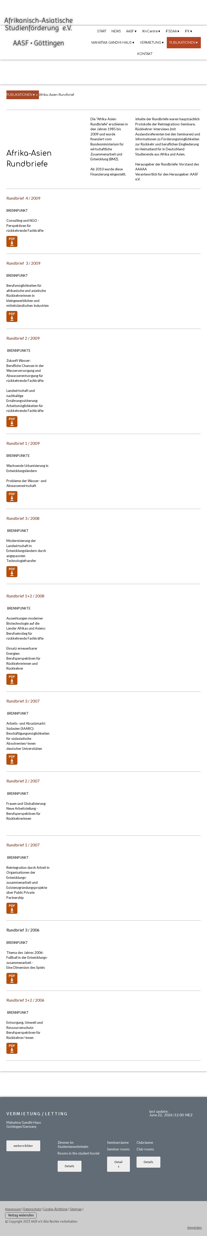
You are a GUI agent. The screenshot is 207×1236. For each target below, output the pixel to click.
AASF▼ (131, 31)
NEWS (116, 31)
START (101, 31)
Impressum (13, 1209)
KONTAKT (144, 54)
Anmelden (194, 1227)
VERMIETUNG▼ (152, 42)
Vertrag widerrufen (21, 1215)
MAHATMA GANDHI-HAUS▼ (113, 42)
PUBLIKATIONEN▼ (183, 42)
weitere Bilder (23, 1145)
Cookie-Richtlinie (55, 1209)
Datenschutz (32, 1209)
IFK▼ (189, 31)
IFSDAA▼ (173, 31)
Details (69, 1166)
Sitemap (76, 1209)
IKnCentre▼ (151, 31)
